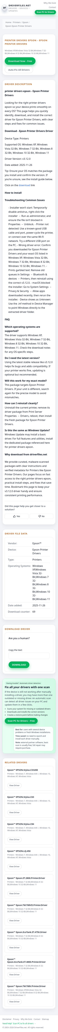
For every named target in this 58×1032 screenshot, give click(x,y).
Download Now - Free (20, 61)
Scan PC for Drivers (45, 12)
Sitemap (45, 1019)
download (24, 185)
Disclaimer (6, 1019)
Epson (25, 22)
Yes (16, 516)
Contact (52, 7)
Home (8, 22)
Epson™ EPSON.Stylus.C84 (20, 824)
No (41, 516)
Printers (17, 22)
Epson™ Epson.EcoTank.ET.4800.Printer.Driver (26, 960)
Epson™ (36, 543)
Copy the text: (15, 650)
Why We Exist (50, 3)
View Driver (14, 785)
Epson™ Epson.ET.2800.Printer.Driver (26, 878)
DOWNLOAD (19, 664)
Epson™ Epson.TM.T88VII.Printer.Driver (27, 905)
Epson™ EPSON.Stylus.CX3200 (22, 769)
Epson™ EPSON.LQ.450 (18, 851)
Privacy (16, 1019)
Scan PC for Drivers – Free (21, 721)
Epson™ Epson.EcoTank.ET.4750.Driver (27, 932)
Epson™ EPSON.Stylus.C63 (20, 797)
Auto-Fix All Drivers (19, 69)
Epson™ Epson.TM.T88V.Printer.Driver (26, 986)
